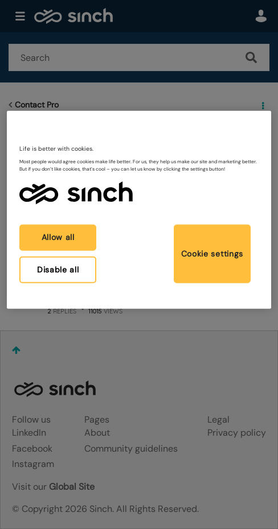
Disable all (58, 269)
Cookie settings (212, 254)
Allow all (58, 237)
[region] (139, 209)
